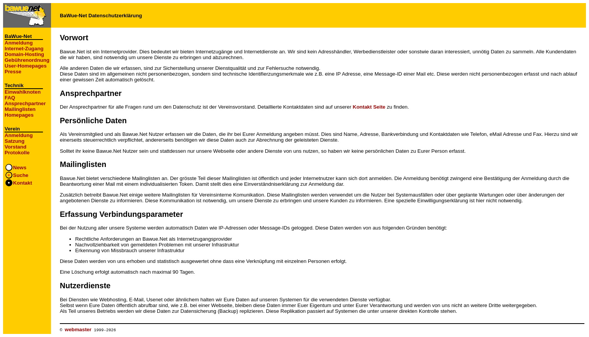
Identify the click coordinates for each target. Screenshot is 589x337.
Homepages (19, 115)
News (19, 167)
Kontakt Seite (369, 107)
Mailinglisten (20, 109)
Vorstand (15, 147)
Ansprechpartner (25, 103)
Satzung (15, 141)
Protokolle (17, 152)
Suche (20, 175)
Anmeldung (19, 43)
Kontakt (22, 183)
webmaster (78, 329)
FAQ (10, 98)
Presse (13, 71)
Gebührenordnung (27, 60)
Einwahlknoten (23, 92)
